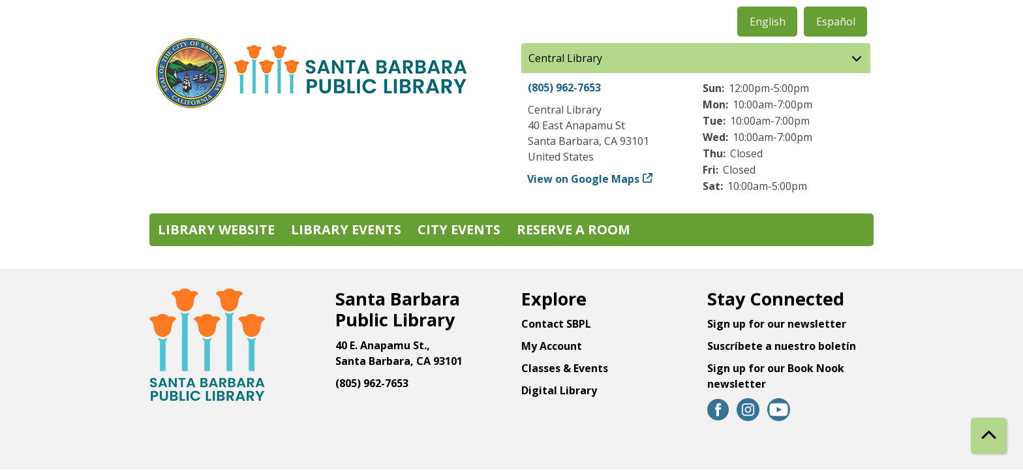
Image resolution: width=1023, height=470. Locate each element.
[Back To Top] (989, 436)
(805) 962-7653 (564, 87)
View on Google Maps (583, 179)
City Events (459, 229)
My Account (551, 346)
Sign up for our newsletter (776, 324)
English (768, 21)
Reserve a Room (573, 229)
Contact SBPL (556, 324)
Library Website (216, 229)
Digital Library (559, 390)
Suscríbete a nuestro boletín (781, 346)
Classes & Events (564, 368)
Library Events (346, 229)
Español (835, 21)
